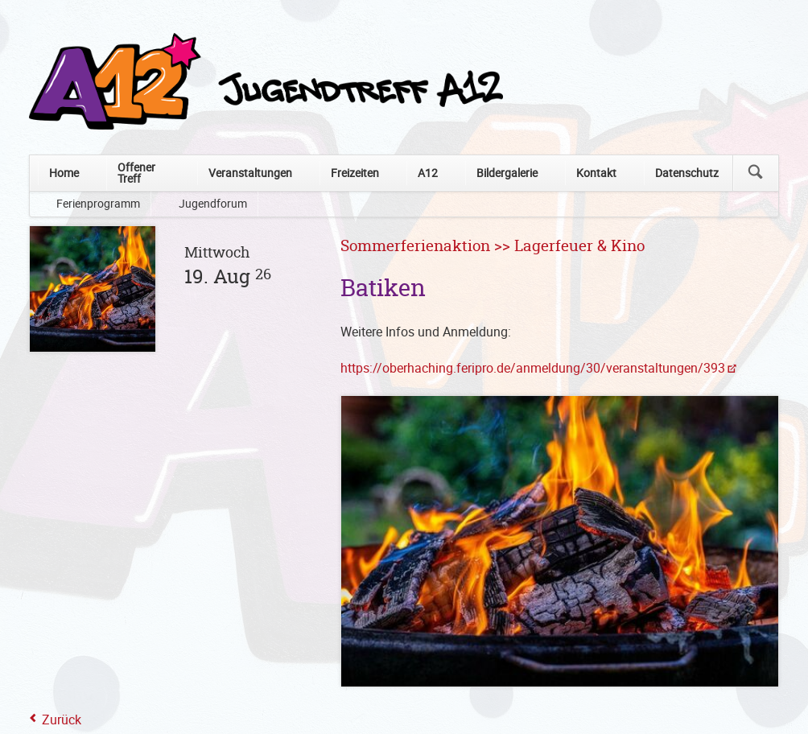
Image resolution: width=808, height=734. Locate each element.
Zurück (61, 719)
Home (64, 172)
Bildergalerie (507, 172)
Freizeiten (355, 172)
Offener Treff (136, 172)
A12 (428, 172)
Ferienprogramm (98, 203)
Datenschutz (687, 172)
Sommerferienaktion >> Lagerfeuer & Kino (492, 246)
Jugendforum (213, 203)
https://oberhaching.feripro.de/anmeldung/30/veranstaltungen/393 (532, 368)
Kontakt (596, 172)
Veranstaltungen (250, 172)
